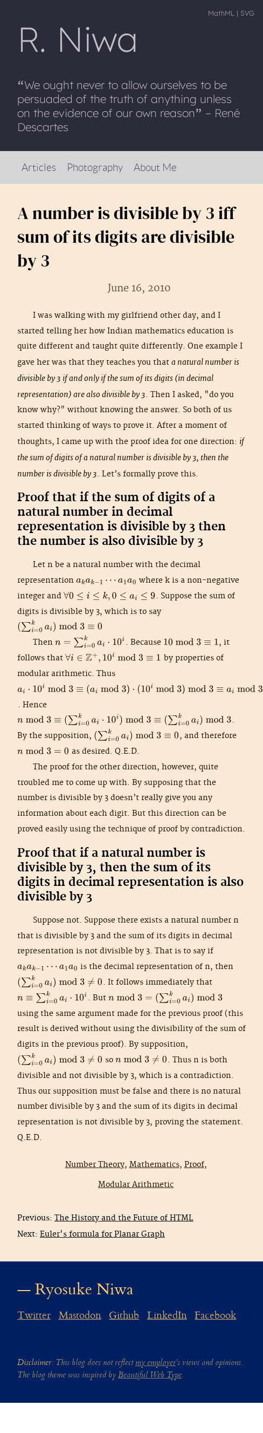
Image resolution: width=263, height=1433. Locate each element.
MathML (221, 13)
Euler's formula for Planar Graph (102, 1234)
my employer (155, 1362)
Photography (95, 167)
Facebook (215, 1315)
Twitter (34, 1315)
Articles (39, 167)
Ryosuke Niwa (84, 1289)
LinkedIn (167, 1315)
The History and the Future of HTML (123, 1218)
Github (124, 1315)
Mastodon (80, 1315)
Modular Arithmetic (136, 1184)
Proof (194, 1164)
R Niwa (77, 38)
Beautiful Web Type (150, 1375)
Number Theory (94, 1164)
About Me (155, 167)
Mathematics (154, 1164)
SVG (247, 13)
